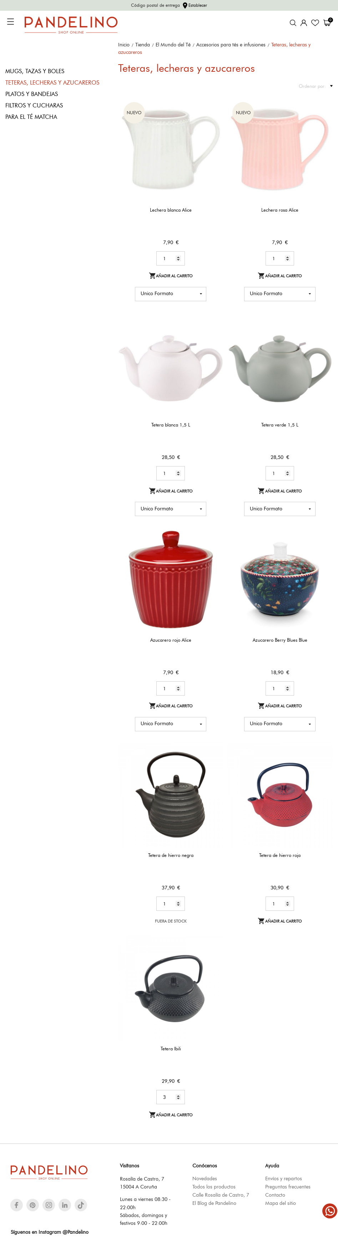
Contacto (275, 1195)
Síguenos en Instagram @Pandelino (50, 1232)
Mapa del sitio (280, 1203)
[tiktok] (81, 1205)
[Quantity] (170, 258)
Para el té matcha (31, 116)
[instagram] (49, 1205)
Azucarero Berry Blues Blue (280, 640)
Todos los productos (214, 1186)
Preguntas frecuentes (288, 1186)
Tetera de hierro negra (170, 855)
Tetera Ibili (171, 1048)
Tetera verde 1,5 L (279, 425)
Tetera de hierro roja (280, 855)
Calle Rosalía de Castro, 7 (220, 1195)
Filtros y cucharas (34, 105)
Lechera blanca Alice (171, 210)
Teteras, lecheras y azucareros (52, 82)
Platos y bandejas (31, 94)
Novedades (204, 1178)
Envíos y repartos (283, 1178)
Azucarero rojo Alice (170, 640)
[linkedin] (64, 1205)
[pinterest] (33, 1205)
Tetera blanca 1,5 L (170, 425)
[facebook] (17, 1205)
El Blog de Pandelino (214, 1203)
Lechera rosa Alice (279, 210)
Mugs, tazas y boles (34, 71)
